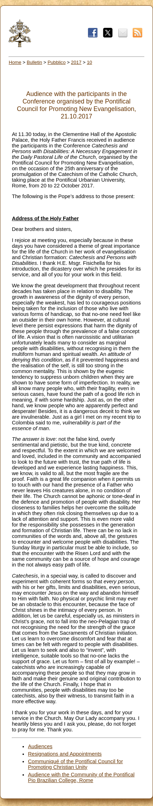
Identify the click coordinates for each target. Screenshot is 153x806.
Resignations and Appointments (65, 754)
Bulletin (34, 62)
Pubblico (57, 62)
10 (89, 62)
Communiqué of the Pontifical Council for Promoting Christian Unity (75, 764)
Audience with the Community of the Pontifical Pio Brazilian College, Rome (81, 777)
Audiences (40, 746)
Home (15, 62)
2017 (76, 62)
